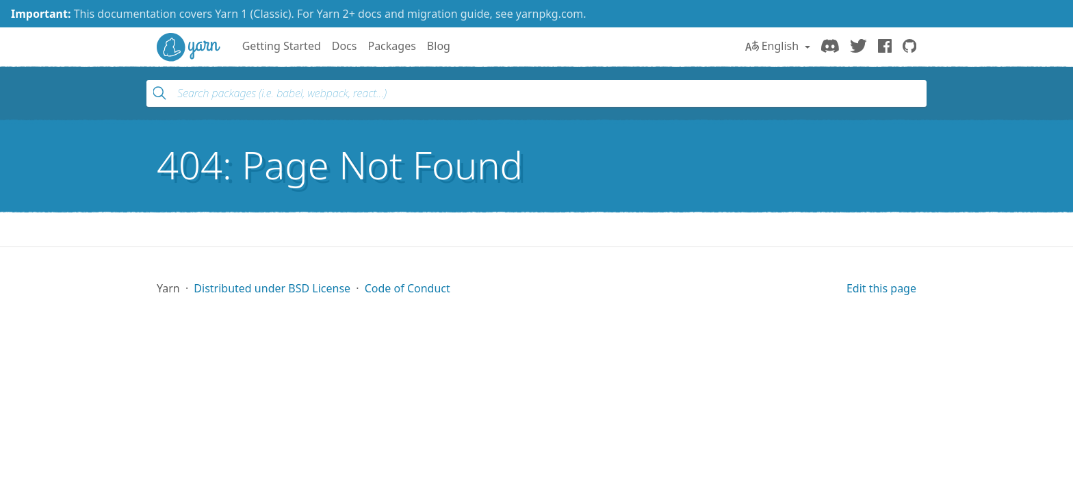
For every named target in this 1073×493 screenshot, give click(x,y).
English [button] (773, 45)
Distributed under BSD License (272, 288)
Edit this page (881, 288)
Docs (344, 45)
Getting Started (281, 45)
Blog (438, 45)
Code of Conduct (407, 288)
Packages (391, 45)
